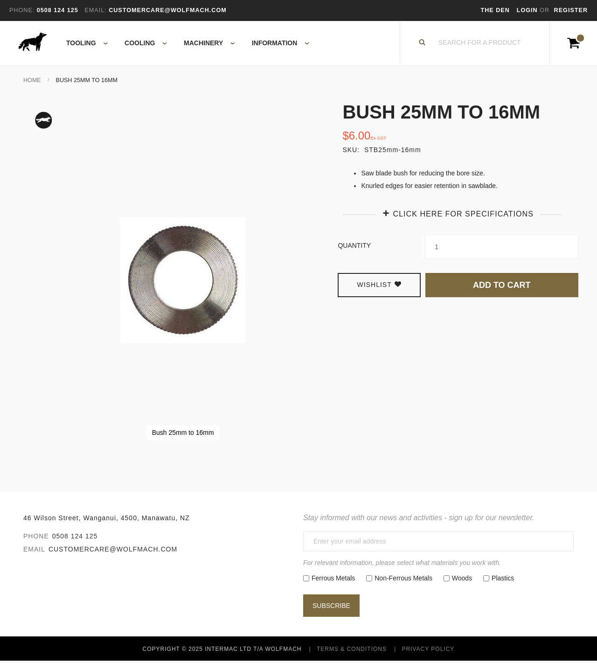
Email (34, 551)
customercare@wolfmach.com (113, 551)
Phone (36, 538)
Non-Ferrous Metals (403, 580)
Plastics (503, 580)
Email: (95, 10)
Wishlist (379, 286)
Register (571, 10)
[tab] (458, 215)
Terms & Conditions (352, 651)
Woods (462, 580)
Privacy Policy (428, 651)
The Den (495, 10)
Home (32, 82)
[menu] (185, 44)
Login (528, 10)
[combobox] (479, 44)
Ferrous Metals (333, 580)
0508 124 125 (75, 538)
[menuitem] (82, 44)
